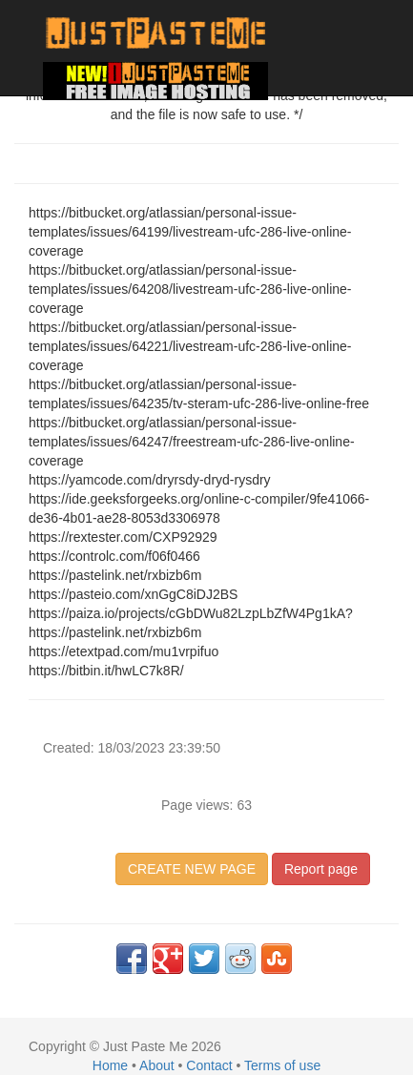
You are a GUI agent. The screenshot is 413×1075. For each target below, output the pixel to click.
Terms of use (282, 1065)
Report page (321, 869)
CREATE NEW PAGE (192, 869)
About (157, 1065)
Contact (209, 1065)
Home (110, 1065)
